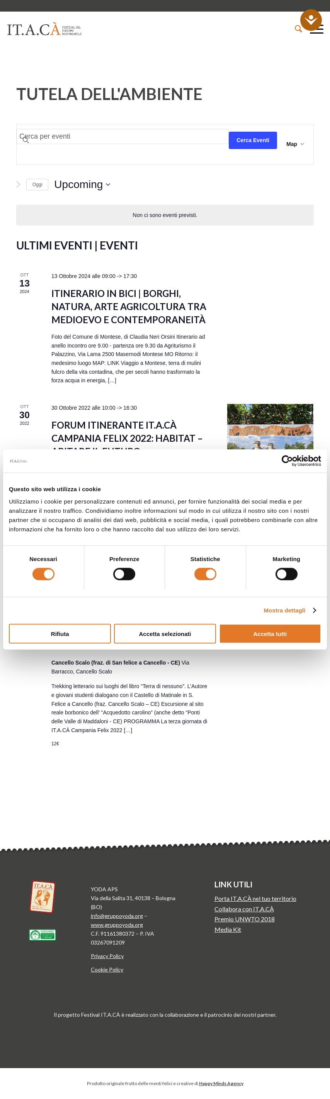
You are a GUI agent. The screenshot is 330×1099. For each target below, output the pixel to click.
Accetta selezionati (165, 633)
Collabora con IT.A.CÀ (244, 908)
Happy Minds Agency (221, 1083)
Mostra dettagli (284, 610)
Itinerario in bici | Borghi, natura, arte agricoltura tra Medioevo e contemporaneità (128, 306)
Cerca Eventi (252, 140)
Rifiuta (60, 633)
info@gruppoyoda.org (117, 915)
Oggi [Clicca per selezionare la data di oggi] (37, 184)
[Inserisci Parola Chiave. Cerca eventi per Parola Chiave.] (123, 136)
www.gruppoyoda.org (117, 924)
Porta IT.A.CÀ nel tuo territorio (255, 898)
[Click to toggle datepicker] (82, 184)
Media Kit (227, 929)
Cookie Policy (107, 969)
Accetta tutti (270, 633)
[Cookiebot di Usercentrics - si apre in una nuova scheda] (287, 461)
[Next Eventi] (18, 184)
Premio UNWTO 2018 (244, 919)
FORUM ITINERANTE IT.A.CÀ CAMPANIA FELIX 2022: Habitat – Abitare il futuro (127, 438)
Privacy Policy (107, 956)
